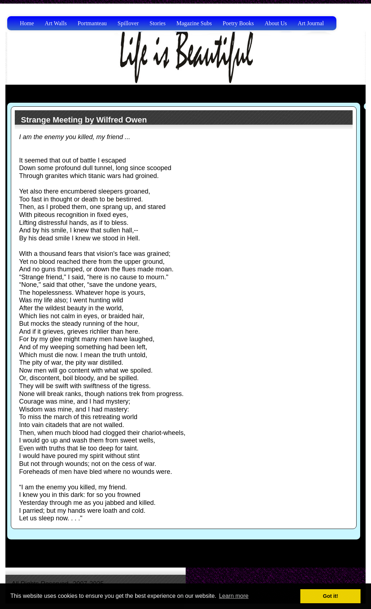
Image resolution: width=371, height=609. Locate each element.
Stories (157, 23)
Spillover (128, 23)
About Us (276, 23)
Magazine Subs (194, 23)
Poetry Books (238, 23)
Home (27, 23)
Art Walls (56, 23)
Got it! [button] (330, 596)
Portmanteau (92, 23)
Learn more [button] (233, 596)
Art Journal (311, 23)
